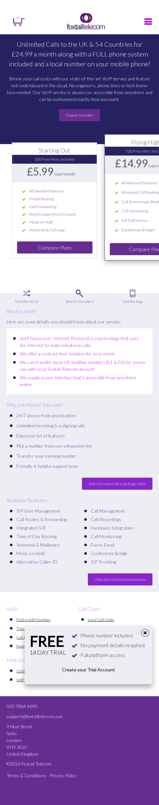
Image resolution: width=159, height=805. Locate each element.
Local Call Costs (101, 619)
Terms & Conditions (26, 775)
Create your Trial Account (88, 669)
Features (23, 646)
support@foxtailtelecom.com (35, 716)
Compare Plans (55, 247)
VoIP (12, 609)
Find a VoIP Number (33, 619)
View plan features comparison (120, 579)
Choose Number (79, 115)
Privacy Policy (63, 775)
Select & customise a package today (117, 483)
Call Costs (89, 609)
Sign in (26, 5)
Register (79, 5)
